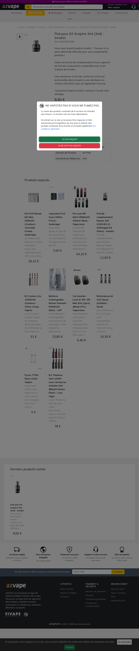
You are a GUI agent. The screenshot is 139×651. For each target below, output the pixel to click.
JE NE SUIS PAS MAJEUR (69, 145)
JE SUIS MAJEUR (69, 139)
